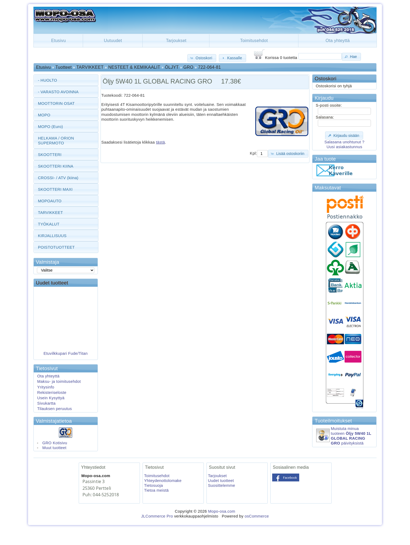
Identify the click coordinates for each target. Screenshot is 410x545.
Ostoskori (325, 78)
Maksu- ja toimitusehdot (59, 381)
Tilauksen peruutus (54, 409)
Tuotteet (64, 67)
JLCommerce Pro (157, 516)
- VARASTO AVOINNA (58, 92)
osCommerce (256, 516)
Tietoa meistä (156, 490)
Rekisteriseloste (51, 392)
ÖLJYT (172, 67)
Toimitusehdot (254, 40)
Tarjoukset (176, 40)
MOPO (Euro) (50, 126)
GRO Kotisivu (54, 443)
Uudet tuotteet (52, 283)
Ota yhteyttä (338, 40)
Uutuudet (113, 40)
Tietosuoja (153, 485)
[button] (201, 58)
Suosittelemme (221, 485)
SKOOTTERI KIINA (55, 166)
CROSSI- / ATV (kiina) (58, 178)
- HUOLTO (47, 80)
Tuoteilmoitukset (333, 420)
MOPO (44, 115)
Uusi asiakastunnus (344, 147)
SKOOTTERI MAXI (55, 189)
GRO (188, 67)
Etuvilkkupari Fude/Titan (66, 355)
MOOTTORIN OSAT (56, 103)
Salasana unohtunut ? (344, 142)
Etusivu (58, 40)
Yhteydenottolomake (163, 480)
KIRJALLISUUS (52, 236)
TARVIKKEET (90, 67)
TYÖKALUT (49, 224)
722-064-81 (209, 67)
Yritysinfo (45, 387)
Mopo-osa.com (221, 511)
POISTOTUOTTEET (56, 247)
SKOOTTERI (49, 154)
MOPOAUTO (50, 201)
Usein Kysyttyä (50, 398)
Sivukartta (46, 403)
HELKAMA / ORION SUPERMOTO (56, 140)
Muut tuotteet (54, 448)
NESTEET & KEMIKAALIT (134, 67)
